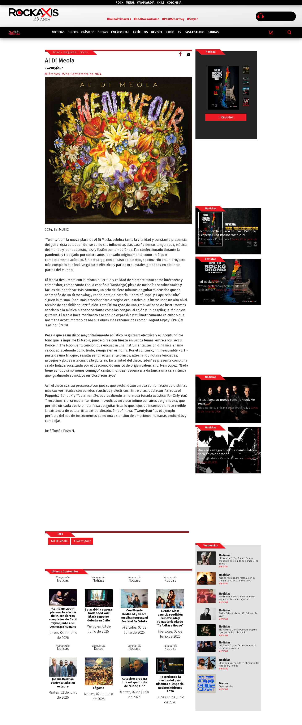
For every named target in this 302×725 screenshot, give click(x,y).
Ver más (223, 566)
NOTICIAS (58, 32)
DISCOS (73, 32)
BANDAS (213, 32)
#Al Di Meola (59, 541)
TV (179, 32)
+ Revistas (226, 117)
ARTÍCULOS (140, 32)
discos (84, 52)
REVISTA (156, 32)
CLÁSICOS (88, 32)
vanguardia (70, 52)
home (56, 52)
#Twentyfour (82, 541)
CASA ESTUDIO (194, 32)
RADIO (170, 32)
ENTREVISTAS (120, 32)
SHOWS (103, 32)
